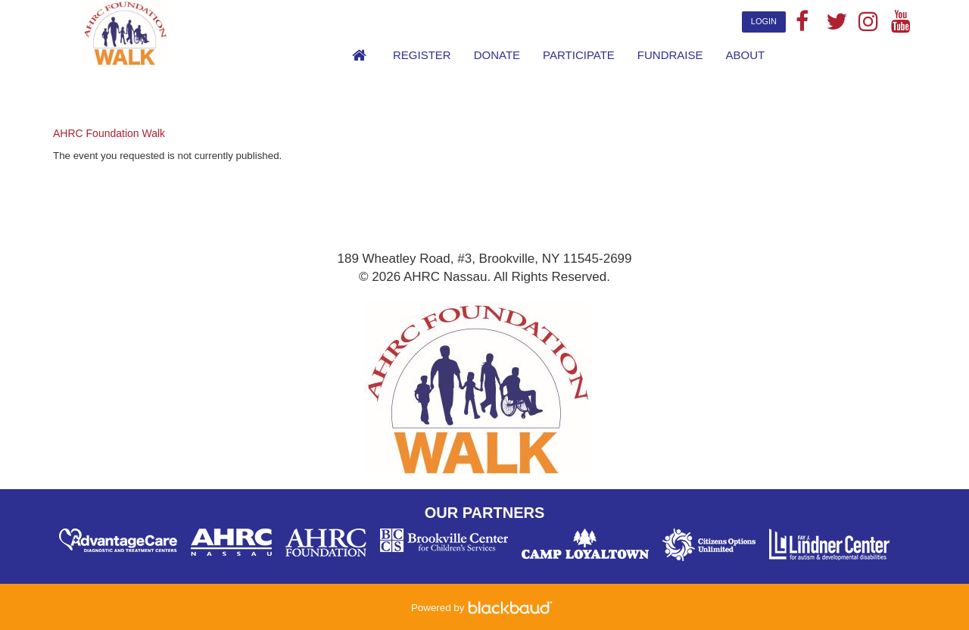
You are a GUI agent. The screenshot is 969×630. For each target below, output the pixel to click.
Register (422, 54)
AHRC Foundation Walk (109, 133)
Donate (497, 54)
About (745, 54)
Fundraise (670, 54)
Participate (579, 54)
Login (764, 21)
